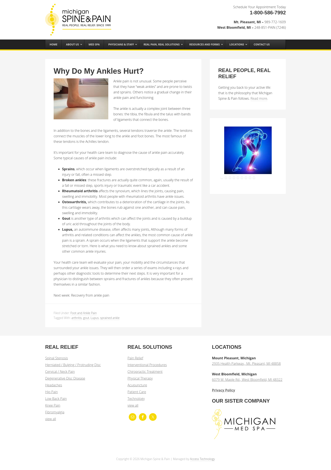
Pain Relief (135, 358)
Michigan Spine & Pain (79, 17)
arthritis (77, 318)
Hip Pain (51, 392)
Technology (136, 398)
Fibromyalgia (54, 412)
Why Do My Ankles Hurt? (99, 71)
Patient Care (137, 392)
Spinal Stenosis (56, 358)
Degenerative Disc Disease (65, 378)
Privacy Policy (223, 390)
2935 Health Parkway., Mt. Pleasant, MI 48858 (246, 363)
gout (86, 318)
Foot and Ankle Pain (84, 313)
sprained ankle (109, 318)
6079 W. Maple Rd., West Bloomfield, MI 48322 (247, 379)
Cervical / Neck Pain (60, 371)
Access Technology (202, 459)
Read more (259, 98)
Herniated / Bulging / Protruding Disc (73, 364)
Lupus (95, 318)
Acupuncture (137, 385)
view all (50, 419)
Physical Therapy (140, 378)
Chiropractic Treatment (145, 371)
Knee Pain (52, 405)
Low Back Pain (56, 398)
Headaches (53, 385)
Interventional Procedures (147, 364)
